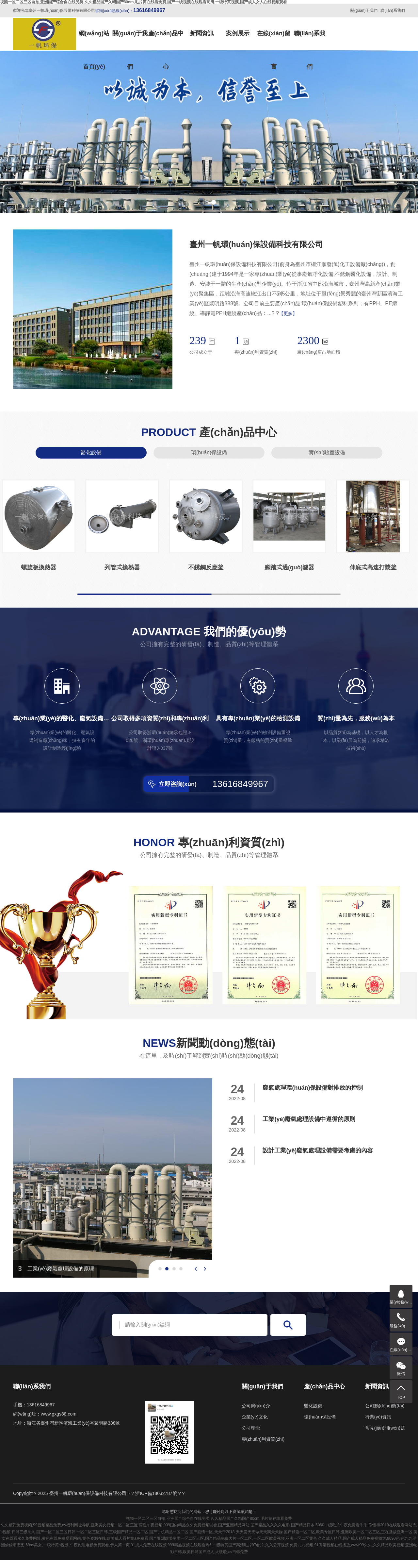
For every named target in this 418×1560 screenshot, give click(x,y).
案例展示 (237, 33)
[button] (204, 202)
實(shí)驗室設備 (327, 452)
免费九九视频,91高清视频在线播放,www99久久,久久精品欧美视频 (347, 1545)
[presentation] (196, 1269)
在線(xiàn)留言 (273, 40)
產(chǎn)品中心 (166, 40)
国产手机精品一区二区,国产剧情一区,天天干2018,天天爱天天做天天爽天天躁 (216, 1532)
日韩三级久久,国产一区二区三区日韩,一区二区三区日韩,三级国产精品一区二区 (80, 1532)
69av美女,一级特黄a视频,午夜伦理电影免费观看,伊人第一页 (77, 1545)
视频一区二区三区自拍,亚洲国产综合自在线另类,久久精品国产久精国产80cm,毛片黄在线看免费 (209, 1518)
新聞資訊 (202, 33)
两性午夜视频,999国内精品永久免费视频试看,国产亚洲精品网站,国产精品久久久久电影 (214, 1525)
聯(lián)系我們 (392, 10)
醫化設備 (91, 452)
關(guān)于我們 (364, 10)
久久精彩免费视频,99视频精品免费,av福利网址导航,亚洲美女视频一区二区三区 (69, 1525)
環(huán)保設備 (209, 452)
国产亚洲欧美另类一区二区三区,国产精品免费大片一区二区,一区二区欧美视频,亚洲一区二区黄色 (233, 1538)
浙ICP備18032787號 (156, 1493)
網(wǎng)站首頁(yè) (94, 40)
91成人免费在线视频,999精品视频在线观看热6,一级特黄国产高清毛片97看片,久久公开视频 (209, 1545)
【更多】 (288, 313)
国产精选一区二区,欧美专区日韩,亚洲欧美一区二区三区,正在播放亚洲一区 (348, 1532)
